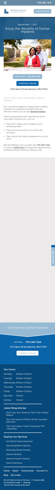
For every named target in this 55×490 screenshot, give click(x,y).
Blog (13, 98)
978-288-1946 (43, 145)
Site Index (16, 475)
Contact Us (42, 470)
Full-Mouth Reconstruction (19, 441)
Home (7, 98)
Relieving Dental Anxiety (18, 450)
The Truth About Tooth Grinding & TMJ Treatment (25, 427)
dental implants (37, 111)
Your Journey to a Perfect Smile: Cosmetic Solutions (26, 420)
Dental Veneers (14, 454)
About (15, 470)
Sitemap (27, 482)
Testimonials (27, 470)
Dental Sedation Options (18, 445)
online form (19, 147)
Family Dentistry (14, 463)
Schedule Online (42, 11)
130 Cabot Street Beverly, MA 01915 (29, 89)
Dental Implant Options (18, 458)
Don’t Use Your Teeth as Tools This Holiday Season (27, 413)
